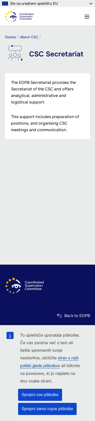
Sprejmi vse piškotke (40, 395)
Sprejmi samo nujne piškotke (47, 409)
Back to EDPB (77, 315)
